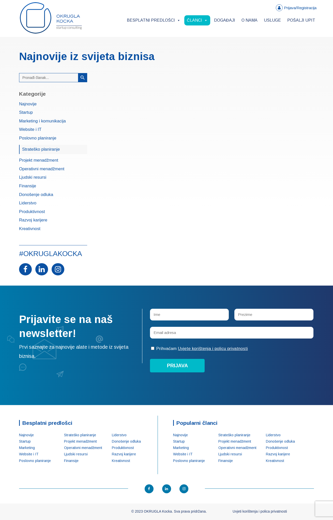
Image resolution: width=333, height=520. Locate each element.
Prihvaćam (199, 348)
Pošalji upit (301, 20)
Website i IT (30, 130)
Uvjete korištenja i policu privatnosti (213, 348)
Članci (197, 20)
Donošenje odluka (36, 195)
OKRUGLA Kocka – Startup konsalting (51, 18)
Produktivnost (32, 212)
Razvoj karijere (33, 220)
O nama (249, 20)
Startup (26, 112)
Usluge (272, 20)
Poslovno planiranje (37, 138)
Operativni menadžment (41, 169)
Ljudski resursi (32, 177)
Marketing (27, 448)
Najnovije (28, 104)
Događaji (224, 20)
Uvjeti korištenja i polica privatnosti (260, 511)
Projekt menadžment (38, 160)
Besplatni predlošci (153, 20)
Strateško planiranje (41, 149)
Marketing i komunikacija (42, 121)
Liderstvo (27, 203)
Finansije (27, 186)
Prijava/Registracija (300, 8)
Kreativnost (29, 229)
